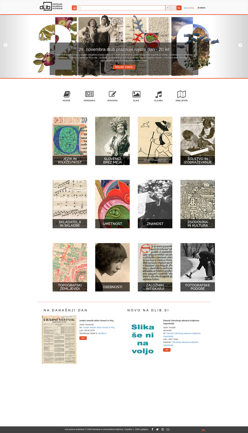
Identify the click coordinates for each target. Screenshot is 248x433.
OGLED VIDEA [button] (124, 67)
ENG (192, 8)
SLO (186, 8)
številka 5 (102, 333)
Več (83, 338)
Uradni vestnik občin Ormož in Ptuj (99, 327)
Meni (201, 8)
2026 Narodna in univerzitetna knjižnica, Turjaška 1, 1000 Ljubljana (117, 429)
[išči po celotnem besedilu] (173, 8)
